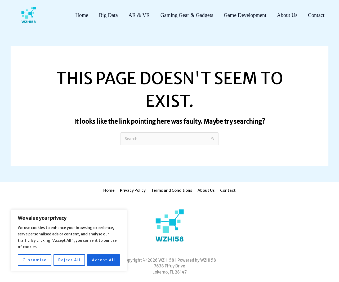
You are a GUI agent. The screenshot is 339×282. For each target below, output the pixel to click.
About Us (287, 15)
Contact (316, 15)
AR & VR (139, 15)
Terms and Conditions (171, 190)
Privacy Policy (134, 190)
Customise (35, 260)
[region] (69, 240)
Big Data (108, 15)
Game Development (245, 15)
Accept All (103, 260)
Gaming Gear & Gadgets (186, 15)
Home (81, 15)
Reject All (69, 260)
